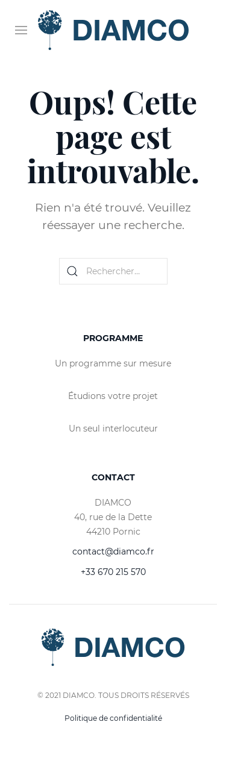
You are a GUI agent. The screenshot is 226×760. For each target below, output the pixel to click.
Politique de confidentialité (113, 718)
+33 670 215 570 (113, 572)
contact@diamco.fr (113, 551)
